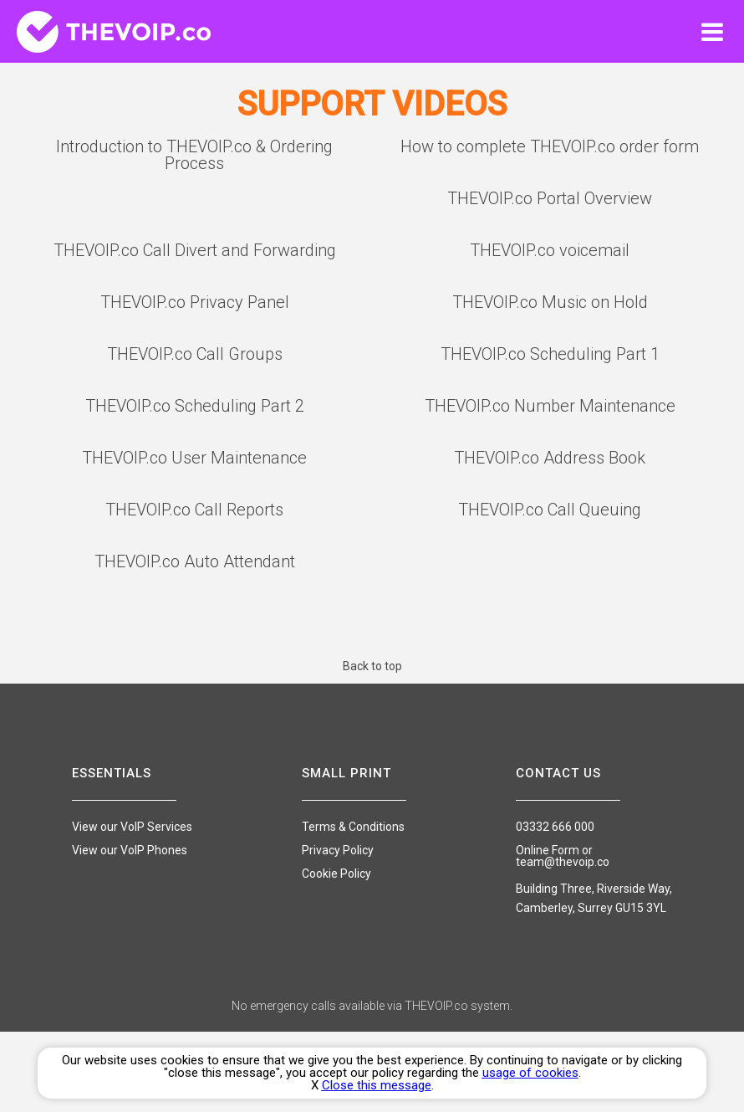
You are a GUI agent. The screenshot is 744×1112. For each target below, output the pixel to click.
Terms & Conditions (353, 826)
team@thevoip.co (562, 862)
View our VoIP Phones (129, 850)
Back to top (372, 666)
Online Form (547, 850)
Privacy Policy (338, 850)
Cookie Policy (336, 873)
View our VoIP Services (132, 826)
